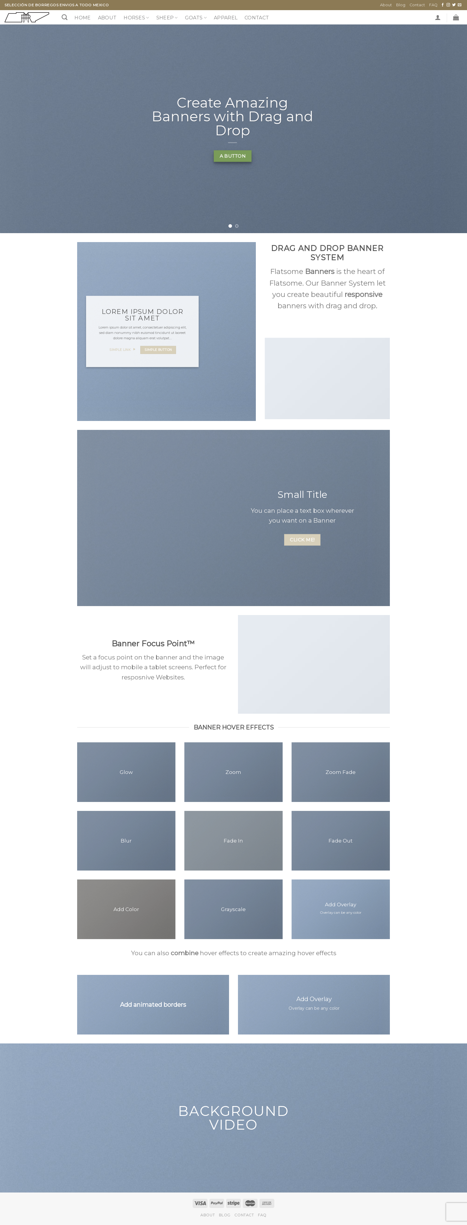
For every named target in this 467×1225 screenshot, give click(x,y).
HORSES (136, 18)
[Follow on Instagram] (448, 5)
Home (82, 18)
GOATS (196, 18)
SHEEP (167, 18)
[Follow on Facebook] (442, 5)
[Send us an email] (459, 5)
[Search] (64, 17)
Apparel (225, 18)
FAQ (433, 5)
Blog (400, 5)
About (386, 5)
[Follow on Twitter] (454, 5)
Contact (417, 5)
